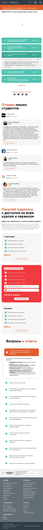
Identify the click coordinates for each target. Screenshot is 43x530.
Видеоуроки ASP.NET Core (30, 488)
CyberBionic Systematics (9, 511)
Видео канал (6, 495)
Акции (5, 517)
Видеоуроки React (28, 497)
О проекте (26, 505)
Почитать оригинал (10, 142)
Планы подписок (7, 488)
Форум (5, 499)
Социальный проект (28, 512)
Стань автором (7, 505)
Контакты (26, 507)
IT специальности (8, 486)
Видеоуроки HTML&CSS (29, 492)
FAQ (24, 509)
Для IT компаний (7, 507)
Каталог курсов (7, 484)
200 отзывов (13, 116)
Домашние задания (18, 59)
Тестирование (28, 59)
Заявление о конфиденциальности (11, 525)
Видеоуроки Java (28, 490)
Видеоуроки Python (28, 484)
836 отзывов (13, 178)
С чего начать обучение (29, 482)
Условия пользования (8, 523)
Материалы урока (8, 59)
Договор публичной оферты (9, 526)
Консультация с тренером (10, 482)
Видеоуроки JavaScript (29, 494)
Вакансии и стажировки (9, 509)
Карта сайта (5, 528)
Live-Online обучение (8, 493)
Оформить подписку (21, 258)
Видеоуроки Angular (28, 495)
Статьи (5, 497)
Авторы (25, 511)
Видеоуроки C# (27, 486)
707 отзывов (13, 152)
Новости (5, 519)
